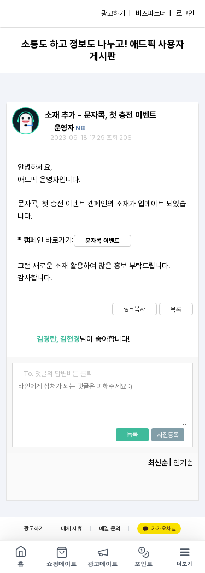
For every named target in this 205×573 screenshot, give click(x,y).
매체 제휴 (71, 528)
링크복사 (134, 309)
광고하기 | (116, 13)
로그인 (185, 13)
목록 (176, 309)
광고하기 (34, 528)
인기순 (183, 462)
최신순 (158, 462)
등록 (132, 434)
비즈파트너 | (153, 13)
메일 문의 (109, 528)
